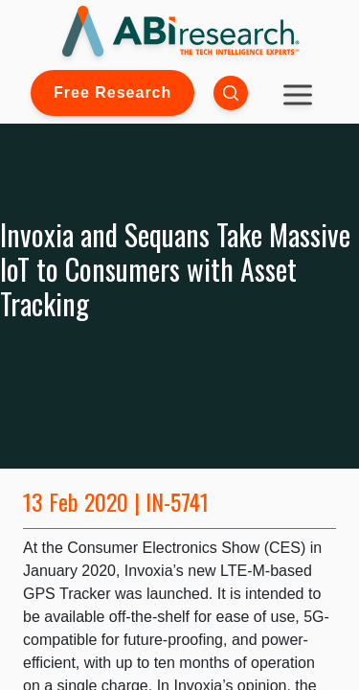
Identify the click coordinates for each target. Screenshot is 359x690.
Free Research (112, 92)
